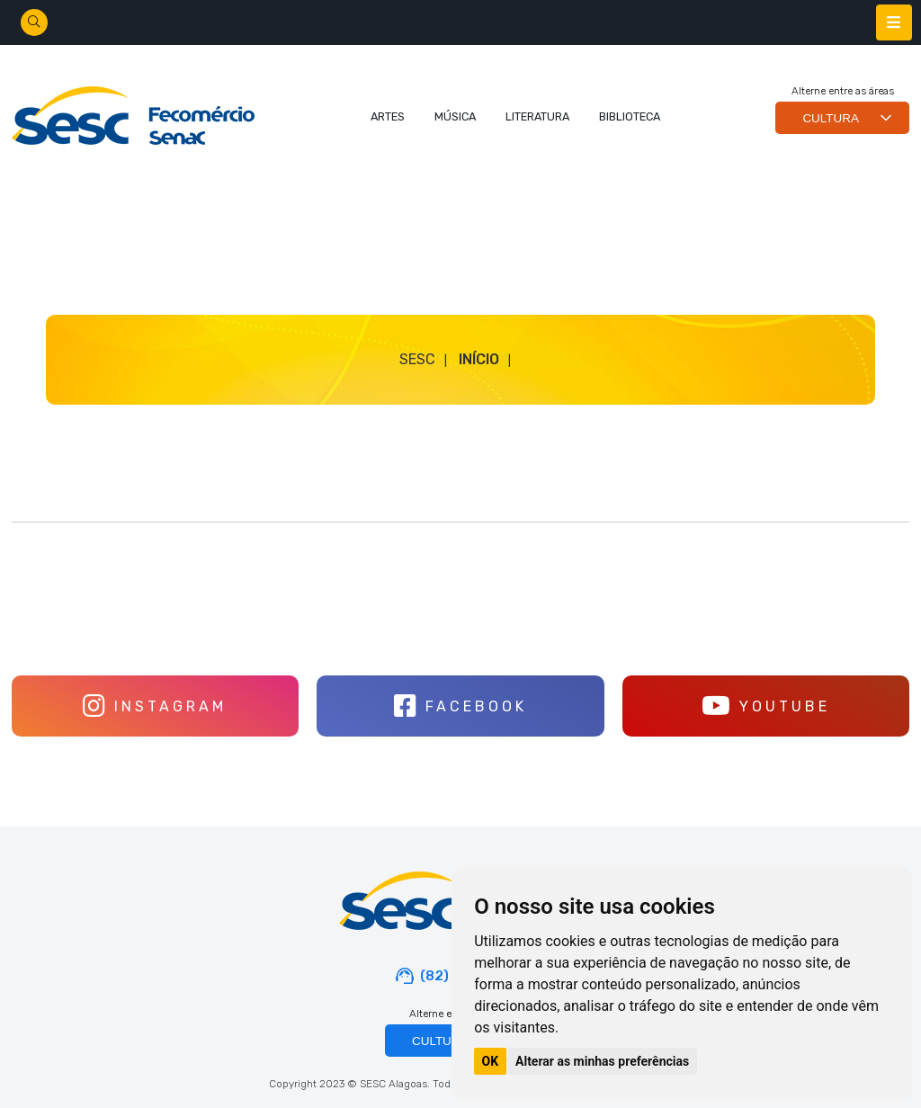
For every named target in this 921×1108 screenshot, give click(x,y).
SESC (417, 359)
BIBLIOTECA (629, 116)
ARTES (388, 116)
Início (479, 359)
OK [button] (490, 1061)
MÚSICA (455, 116)
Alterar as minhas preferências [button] (602, 1061)
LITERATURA (537, 116)
